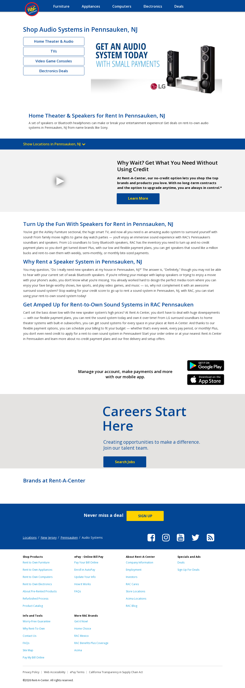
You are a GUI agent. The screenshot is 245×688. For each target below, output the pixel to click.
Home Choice (82, 628)
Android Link (206, 367)
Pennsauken (69, 537)
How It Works (82, 584)
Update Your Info (85, 577)
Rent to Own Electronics (37, 584)
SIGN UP (145, 516)
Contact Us (29, 636)
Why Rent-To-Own (34, 628)
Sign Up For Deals (188, 570)
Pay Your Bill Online (86, 562)
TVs (53, 51)
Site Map (28, 650)
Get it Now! (81, 621)
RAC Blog (131, 606)
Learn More (138, 198)
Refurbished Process (35, 598)
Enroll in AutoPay (84, 570)
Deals (180, 562)
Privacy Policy (31, 672)
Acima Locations (136, 598)
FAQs (77, 591)
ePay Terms (77, 672)
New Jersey (49, 537)
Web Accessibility (54, 672)
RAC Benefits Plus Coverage (91, 643)
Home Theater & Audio (53, 41)
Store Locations (135, 591)
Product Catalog (33, 606)
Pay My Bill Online (33, 657)
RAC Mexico (81, 636)
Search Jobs (125, 461)
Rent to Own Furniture (36, 562)
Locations (30, 537)
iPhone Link (205, 381)
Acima (78, 650)
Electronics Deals (53, 71)
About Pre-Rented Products (40, 591)
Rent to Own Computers (37, 577)
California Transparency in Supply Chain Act (116, 672)
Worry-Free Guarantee (36, 621)
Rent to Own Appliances (37, 570)
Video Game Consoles (53, 61)
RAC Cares (132, 584)
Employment (133, 570)
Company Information (139, 562)
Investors (131, 577)
